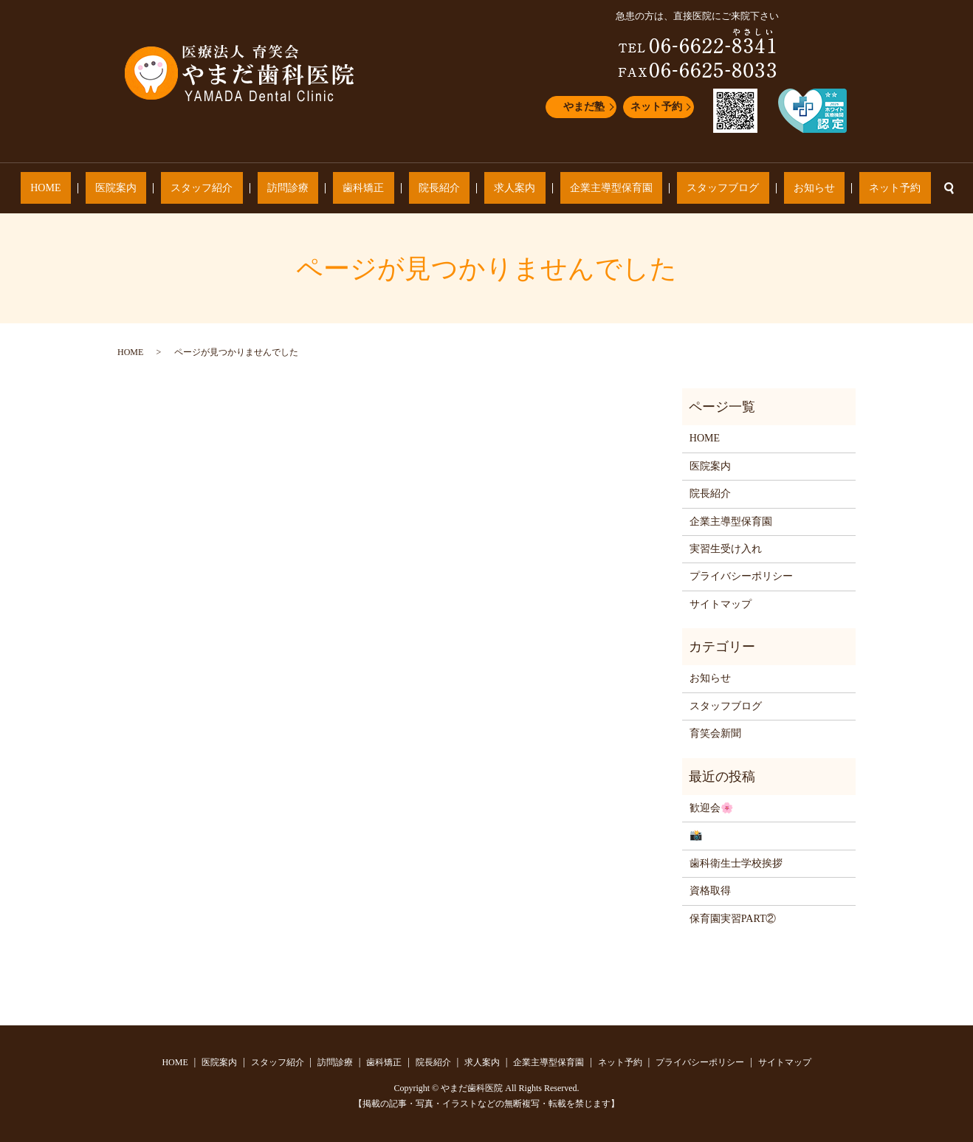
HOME (144, 188)
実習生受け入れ (726, 548)
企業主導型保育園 (571, 188)
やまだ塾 (584, 106)
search (839, 188)
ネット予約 (656, 106)
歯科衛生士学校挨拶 (736, 863)
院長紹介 (439, 188)
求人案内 (494, 188)
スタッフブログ (663, 188)
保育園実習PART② (733, 918)
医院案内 (195, 188)
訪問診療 (327, 188)
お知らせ (734, 188)
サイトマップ (721, 604)
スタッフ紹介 (261, 188)
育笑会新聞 (715, 733)
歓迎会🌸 (711, 807)
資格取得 (710, 890)
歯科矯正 (383, 188)
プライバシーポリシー (741, 576)
